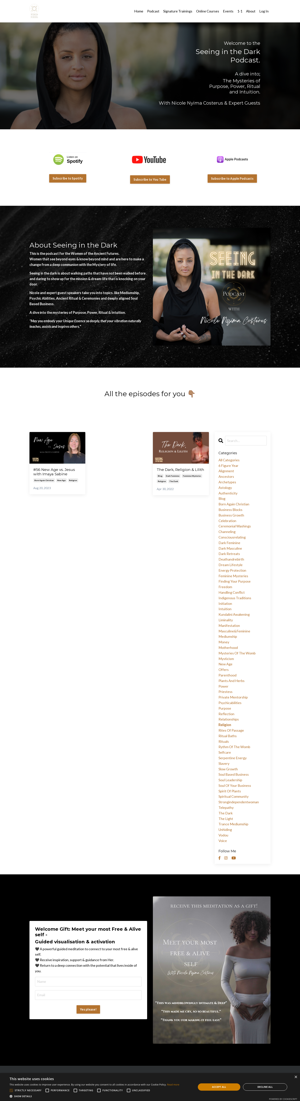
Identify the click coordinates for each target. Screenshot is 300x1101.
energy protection (232, 570)
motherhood (228, 647)
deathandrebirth (231, 559)
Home (138, 11)
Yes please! (88, 1009)
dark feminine (172, 481)
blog (160, 481)
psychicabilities (229, 702)
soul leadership (230, 780)
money (223, 642)
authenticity (227, 493)
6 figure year (228, 465)
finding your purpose (234, 581)
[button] (94, 1096)
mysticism (226, 658)
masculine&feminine (234, 631)
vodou (223, 835)
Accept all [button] (219, 1087)
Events (228, 11)
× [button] (295, 1077)
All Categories (229, 460)
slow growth (228, 769)
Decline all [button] (265, 1087)
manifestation (229, 625)
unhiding (225, 829)
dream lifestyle (230, 564)
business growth (231, 515)
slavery (223, 763)
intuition (225, 609)
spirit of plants (229, 791)
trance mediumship (233, 824)
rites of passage (231, 730)
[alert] (150, 1087)
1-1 (239, 11)
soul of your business (234, 785)
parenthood (227, 675)
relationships (228, 719)
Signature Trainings (177, 11)
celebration (227, 520)
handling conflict (231, 592)
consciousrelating (232, 537)
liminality (225, 620)
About (250, 11)
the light (225, 818)
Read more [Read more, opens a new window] (173, 1084)
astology (225, 487)
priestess (225, 691)
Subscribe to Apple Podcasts (232, 178)
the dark (173, 486)
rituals (223, 741)
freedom (225, 587)
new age (61, 481)
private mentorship (233, 697)
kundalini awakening (234, 614)
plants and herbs (231, 680)
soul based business (233, 774)
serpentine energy (232, 758)
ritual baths (227, 736)
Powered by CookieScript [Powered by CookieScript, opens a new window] (283, 1099)
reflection (226, 714)
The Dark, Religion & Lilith (177, 472)
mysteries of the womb (237, 653)
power (223, 686)
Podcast (153, 11)
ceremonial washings (234, 526)
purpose (224, 708)
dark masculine (230, 548)
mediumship (227, 636)
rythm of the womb (234, 746)
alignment (226, 471)
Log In (264, 11)
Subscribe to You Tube (150, 179)
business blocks (230, 509)
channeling (227, 531)
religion (73, 481)
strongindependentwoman (238, 802)
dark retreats (229, 554)
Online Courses (207, 11)
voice (222, 840)
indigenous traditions (234, 598)
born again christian (44, 481)
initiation (225, 603)
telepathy (226, 807)
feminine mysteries (192, 481)
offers (223, 669)
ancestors (226, 476)
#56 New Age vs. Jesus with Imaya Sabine (56, 472)
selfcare (224, 752)
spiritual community (233, 796)
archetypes (227, 482)
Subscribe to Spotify (68, 178)
